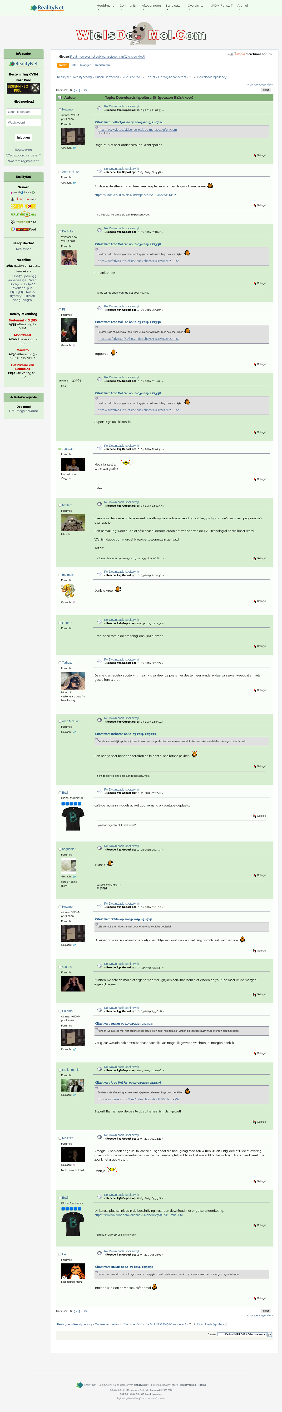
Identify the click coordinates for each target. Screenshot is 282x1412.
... (82, 90)
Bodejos (16, 284)
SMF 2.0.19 (125, 1394)
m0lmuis (68, 574)
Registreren (102, 65)
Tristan (30, 296)
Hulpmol (67, 109)
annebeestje (17, 280)
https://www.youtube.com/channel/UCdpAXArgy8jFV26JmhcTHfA (138, 1215)
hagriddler (68, 849)
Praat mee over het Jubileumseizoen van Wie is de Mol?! (107, 56)
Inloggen (85, 65)
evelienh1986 (23, 288)
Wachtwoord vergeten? (23, 155)
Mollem (67, 505)
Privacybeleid (188, 1384)
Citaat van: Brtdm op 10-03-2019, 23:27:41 (123, 919)
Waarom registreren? (23, 161)
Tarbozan (68, 662)
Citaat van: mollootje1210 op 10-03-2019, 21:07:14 (129, 122)
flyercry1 (16, 296)
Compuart (155, 1390)
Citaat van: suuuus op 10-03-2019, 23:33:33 (124, 1023)
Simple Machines (153, 1394)
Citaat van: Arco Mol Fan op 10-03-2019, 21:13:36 (128, 244)
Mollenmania (70, 1070)
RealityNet (140, 1384)
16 (85, 90)
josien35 (30, 276)
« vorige (252, 84)
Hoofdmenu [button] (105, 5)
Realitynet (23, 249)
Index (63, 65)
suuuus (67, 967)
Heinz (66, 1254)
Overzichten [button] (196, 5)
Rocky (30, 292)
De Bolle (67, 231)
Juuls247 (68, 449)
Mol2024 (67, 1138)
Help (74, 65)
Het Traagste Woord (23, 411)
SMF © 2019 (138, 1394)
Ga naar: (212, 1334)
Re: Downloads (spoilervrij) (121, 106)
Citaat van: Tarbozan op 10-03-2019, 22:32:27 (125, 734)
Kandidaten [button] (174, 5)
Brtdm (66, 792)
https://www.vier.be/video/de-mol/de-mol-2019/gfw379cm (137, 129)
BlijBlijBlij (17, 292)
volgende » (265, 84)
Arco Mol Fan (70, 172)
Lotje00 (29, 284)
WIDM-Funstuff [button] (222, 5)
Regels (202, 1384)
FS (63, 309)
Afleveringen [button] (151, 5)
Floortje (67, 623)
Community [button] (128, 5)
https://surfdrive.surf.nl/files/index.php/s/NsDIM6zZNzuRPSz (135, 195)
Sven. (33, 280)
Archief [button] (242, 5)
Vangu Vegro (22, 300)
